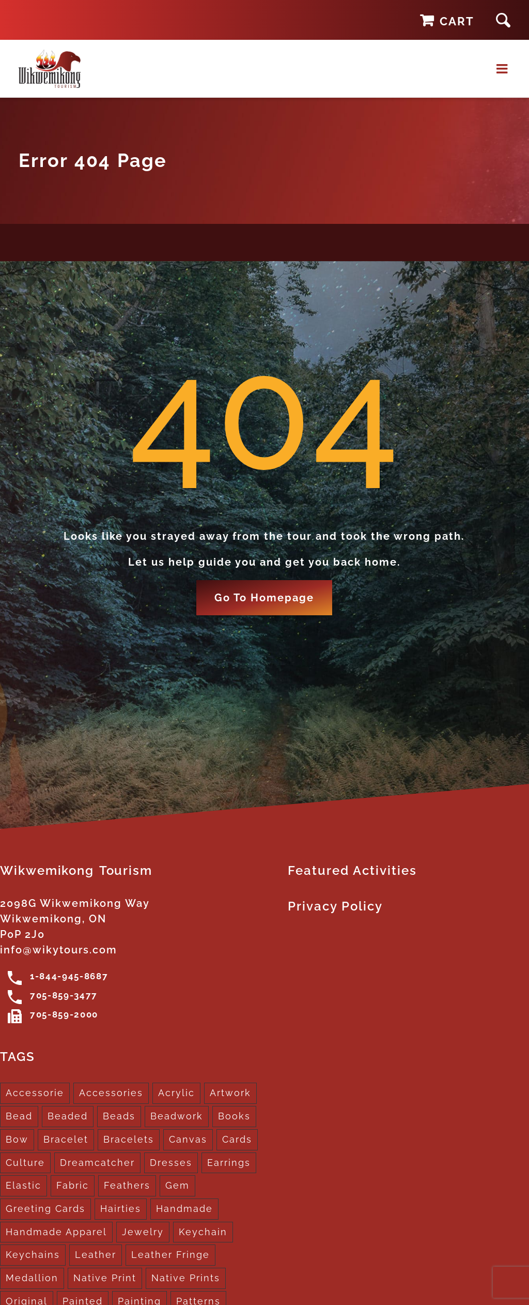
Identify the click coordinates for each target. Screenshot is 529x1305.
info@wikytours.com (58, 951)
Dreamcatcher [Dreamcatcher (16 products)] (97, 1163)
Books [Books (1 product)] (234, 1117)
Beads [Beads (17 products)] (119, 1117)
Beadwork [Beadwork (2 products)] (176, 1117)
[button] (503, 20)
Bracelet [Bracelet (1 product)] (65, 1140)
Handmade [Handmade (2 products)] (184, 1209)
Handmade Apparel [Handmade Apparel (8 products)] (56, 1232)
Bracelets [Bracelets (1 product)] (128, 1140)
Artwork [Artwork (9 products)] (230, 1094)
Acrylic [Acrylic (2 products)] (176, 1094)
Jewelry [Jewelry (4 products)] (143, 1232)
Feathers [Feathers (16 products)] (127, 1186)
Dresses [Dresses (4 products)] (171, 1163)
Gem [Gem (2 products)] (177, 1186)
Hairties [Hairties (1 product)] (120, 1209)
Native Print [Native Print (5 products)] (104, 1278)
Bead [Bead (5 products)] (19, 1117)
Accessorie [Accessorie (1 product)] (35, 1094)
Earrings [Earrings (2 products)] (229, 1163)
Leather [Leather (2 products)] (95, 1256)
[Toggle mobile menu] (503, 69)
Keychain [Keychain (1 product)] (203, 1232)
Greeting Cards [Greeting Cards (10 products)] (45, 1209)
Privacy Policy (335, 907)
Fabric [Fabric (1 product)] (72, 1186)
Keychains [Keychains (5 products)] (33, 1256)
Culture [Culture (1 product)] (25, 1163)
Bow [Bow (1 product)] (17, 1140)
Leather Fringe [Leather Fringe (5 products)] (170, 1256)
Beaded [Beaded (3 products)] (68, 1117)
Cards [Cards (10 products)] (237, 1140)
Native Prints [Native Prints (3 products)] (185, 1278)
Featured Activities (352, 871)
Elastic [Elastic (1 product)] (23, 1186)
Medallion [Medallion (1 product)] (32, 1278)
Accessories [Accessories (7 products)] (111, 1094)
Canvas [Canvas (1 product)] (188, 1140)
